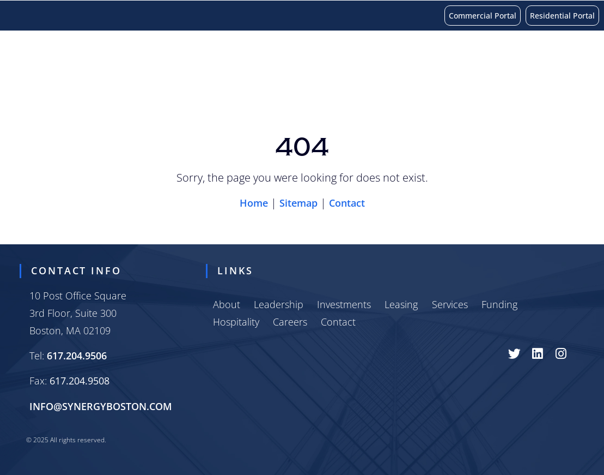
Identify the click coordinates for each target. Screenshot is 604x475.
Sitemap (298, 202)
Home (254, 202)
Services (231, 88)
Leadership (278, 304)
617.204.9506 (77, 355)
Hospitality (353, 88)
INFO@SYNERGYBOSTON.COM (100, 406)
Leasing (177, 88)
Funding (287, 88)
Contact (471, 88)
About (42, 88)
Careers (416, 88)
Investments (112, 88)
